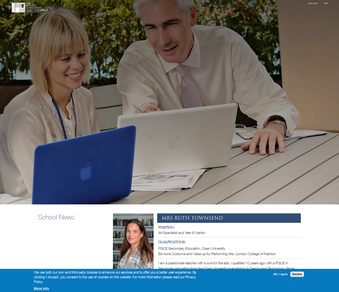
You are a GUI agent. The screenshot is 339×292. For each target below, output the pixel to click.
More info (41, 288)
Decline (297, 274)
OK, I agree (280, 274)
